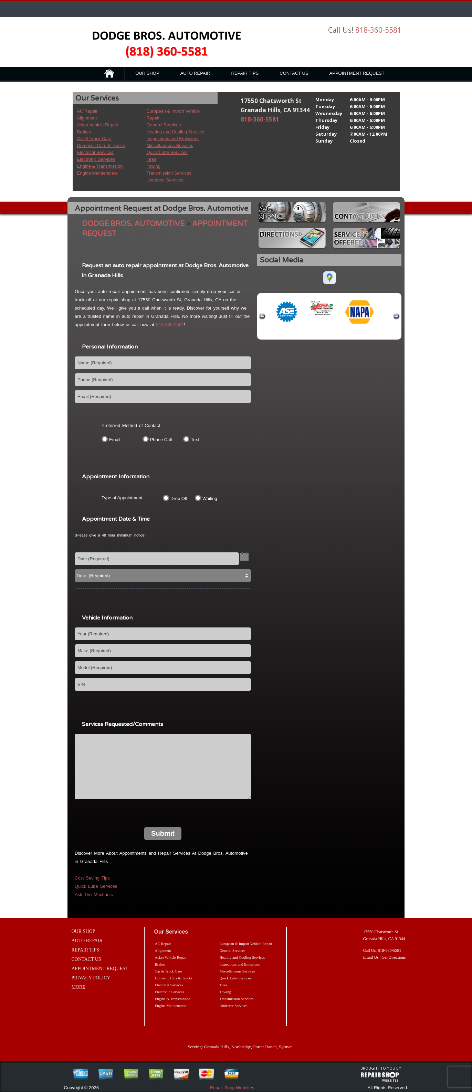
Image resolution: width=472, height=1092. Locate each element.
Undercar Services (165, 180)
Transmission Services (169, 173)
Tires (151, 159)
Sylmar (285, 1046)
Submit (163, 833)
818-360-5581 (378, 30)
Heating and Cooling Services (176, 131)
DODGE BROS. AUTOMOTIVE (133, 223)
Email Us (371, 957)
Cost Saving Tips (92, 878)
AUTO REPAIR (195, 73)
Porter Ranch (264, 1046)
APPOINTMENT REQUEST (357, 73)
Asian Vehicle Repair (97, 124)
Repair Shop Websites (232, 1087)
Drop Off (178, 498)
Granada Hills (216, 1046)
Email (114, 439)
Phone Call (161, 439)
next (396, 316)
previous (262, 316)
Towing (153, 166)
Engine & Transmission (100, 166)
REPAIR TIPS (245, 73)
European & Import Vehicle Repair (246, 944)
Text (195, 439)
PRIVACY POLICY (91, 977)
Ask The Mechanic (94, 894)
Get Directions (393, 957)
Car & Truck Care (94, 138)
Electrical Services (95, 152)
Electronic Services (96, 159)
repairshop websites (379, 1077)
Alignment (87, 118)
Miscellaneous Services (170, 145)
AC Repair (87, 111)
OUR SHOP (147, 73)
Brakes (84, 131)
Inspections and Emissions (173, 138)
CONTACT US (294, 73)
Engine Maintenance (97, 173)
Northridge (241, 1046)
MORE (78, 987)
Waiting (209, 498)
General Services (164, 124)
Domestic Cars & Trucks (101, 145)
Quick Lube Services (167, 152)
